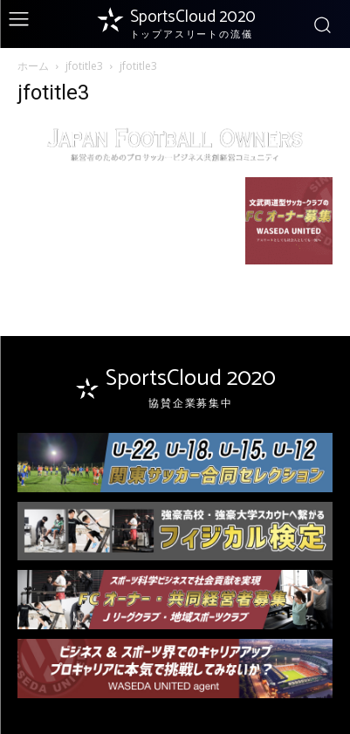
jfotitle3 (84, 65)
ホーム (33, 65)
